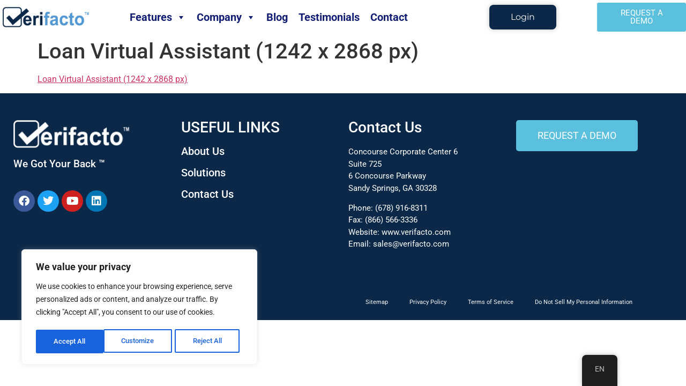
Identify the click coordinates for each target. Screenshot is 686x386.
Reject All (140, 341)
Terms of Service (490, 302)
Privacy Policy (427, 302)
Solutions (203, 172)
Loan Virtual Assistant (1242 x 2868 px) (113, 79)
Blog (277, 17)
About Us (203, 151)
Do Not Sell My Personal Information (583, 302)
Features (158, 17)
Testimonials (329, 17)
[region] (139, 308)
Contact (389, 17)
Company (226, 17)
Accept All (210, 341)
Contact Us (207, 194)
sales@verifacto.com (411, 244)
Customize (70, 341)
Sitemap (377, 302)
